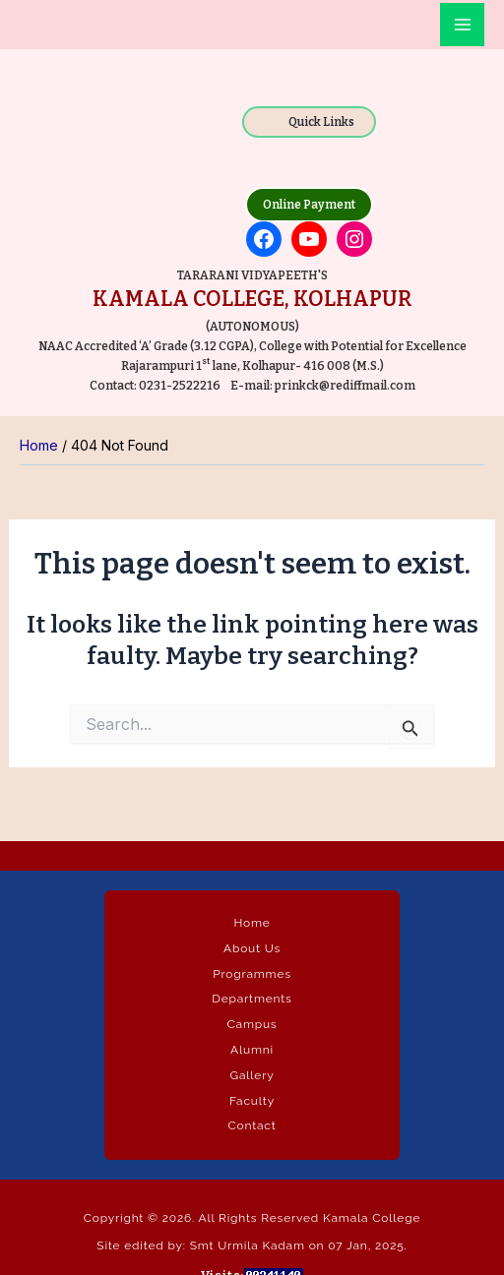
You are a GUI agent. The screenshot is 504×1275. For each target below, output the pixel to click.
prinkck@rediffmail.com (344, 386)
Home (251, 923)
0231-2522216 (179, 386)
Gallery (251, 1075)
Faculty (252, 1101)
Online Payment (309, 205)
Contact (251, 1125)
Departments (251, 998)
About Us (252, 948)
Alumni (252, 1050)
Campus (252, 1024)
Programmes (252, 974)
